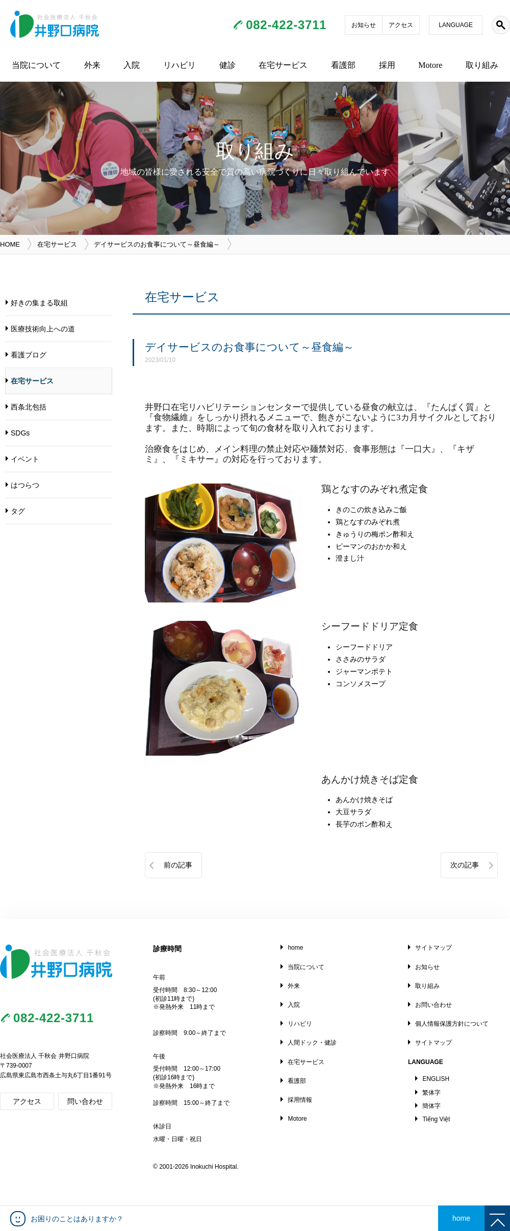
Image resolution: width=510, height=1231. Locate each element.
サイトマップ (433, 948)
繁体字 (431, 1093)
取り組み (482, 65)
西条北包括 (28, 407)
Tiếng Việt (436, 1119)
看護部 (343, 65)
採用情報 (300, 1100)
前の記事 (178, 865)
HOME (10, 244)
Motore (430, 65)
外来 (92, 65)
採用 (387, 65)
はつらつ (25, 485)
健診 (227, 65)
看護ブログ (28, 355)
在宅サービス (283, 65)
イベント (25, 459)
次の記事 (464, 865)
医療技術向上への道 (43, 329)
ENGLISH (435, 1079)
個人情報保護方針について (452, 1024)
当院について (36, 65)
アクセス (401, 25)
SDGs (20, 433)
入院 (131, 65)
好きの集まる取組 (39, 303)
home (295, 948)
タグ (18, 511)
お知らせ (363, 25)
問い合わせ (85, 1101)
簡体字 (431, 1106)
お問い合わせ (433, 1005)
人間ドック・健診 (312, 1043)
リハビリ (179, 65)
